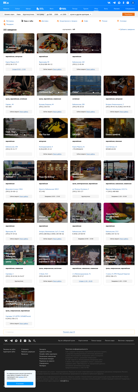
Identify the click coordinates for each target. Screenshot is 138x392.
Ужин (19, 14)
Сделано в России (45, 352)
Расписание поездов (46, 359)
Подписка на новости (46, 361)
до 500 (49, 14)
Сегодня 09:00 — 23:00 (19, 69)
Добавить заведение (127, 29)
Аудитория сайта (9, 352)
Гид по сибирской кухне (66, 341)
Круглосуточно (28, 14)
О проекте (24, 349)
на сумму (40, 14)
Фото (51, 9)
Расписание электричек (47, 356)
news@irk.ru (64, 381)
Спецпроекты (130, 9)
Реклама (117, 9)
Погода (74, 9)
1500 (56, 14)
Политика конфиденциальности (76, 349)
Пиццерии (9, 24)
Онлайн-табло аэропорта (48, 354)
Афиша (28, 9)
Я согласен (20, 384)
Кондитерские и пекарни (68, 21)
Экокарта (42, 349)
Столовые (123, 21)
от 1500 (63, 14)
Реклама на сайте (9, 349)
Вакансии (24, 354)
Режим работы (57, 69)
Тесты (106, 9)
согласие (21, 377)
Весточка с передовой (126, 341)
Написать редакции (28, 352)
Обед (96, 9)
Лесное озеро (110, 341)
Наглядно (42, 366)
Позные (104, 21)
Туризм (85, 9)
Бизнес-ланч (9, 14)
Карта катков (83, 341)
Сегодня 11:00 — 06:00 (85, 281)
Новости (6, 9)
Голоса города (96, 341)
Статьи (17, 9)
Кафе (86, 21)
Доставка (45, 21)
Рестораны (10, 21)
